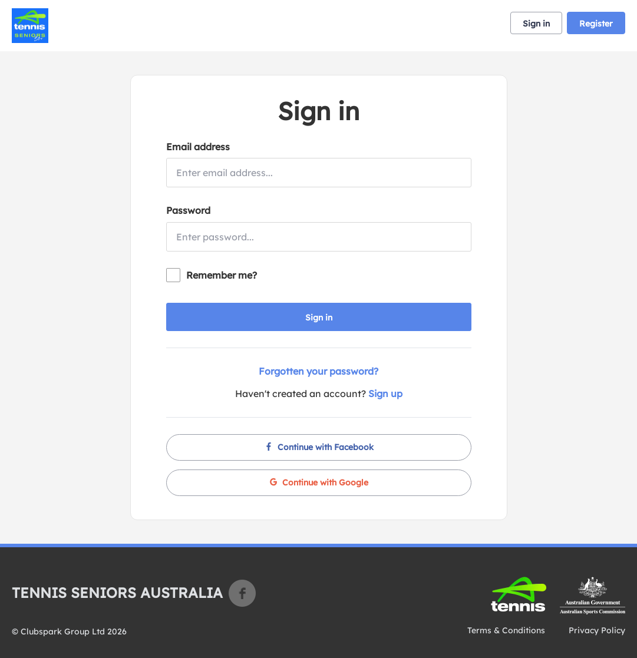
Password (188, 210)
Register (596, 23)
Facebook (242, 593)
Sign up (385, 393)
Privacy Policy (597, 630)
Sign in (536, 23)
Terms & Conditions (506, 630)
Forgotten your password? (318, 371)
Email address (198, 147)
